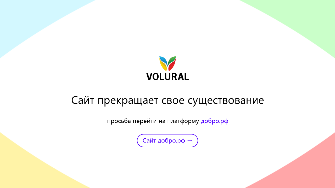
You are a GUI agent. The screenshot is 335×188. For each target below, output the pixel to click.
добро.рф (214, 120)
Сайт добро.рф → (167, 140)
